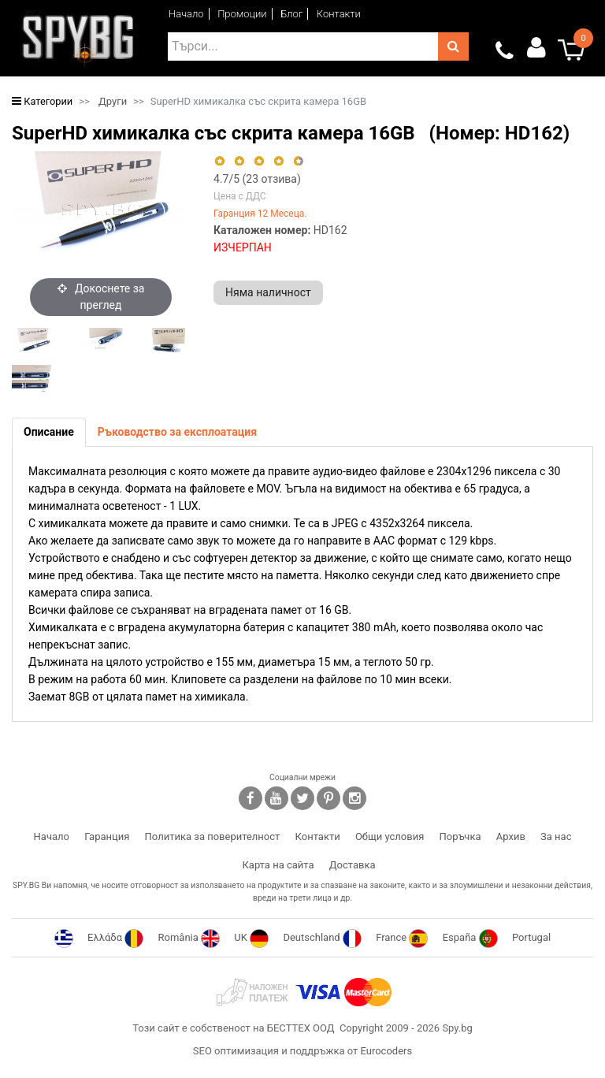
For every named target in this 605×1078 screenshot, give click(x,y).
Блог (291, 14)
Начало (186, 14)
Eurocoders (386, 1051)
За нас (555, 836)
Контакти (339, 14)
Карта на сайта (278, 865)
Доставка (352, 865)
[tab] (49, 432)
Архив (510, 836)
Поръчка (460, 836)
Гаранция (106, 836)
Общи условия (389, 836)
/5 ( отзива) (257, 179)
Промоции (242, 14)
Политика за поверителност (212, 836)
